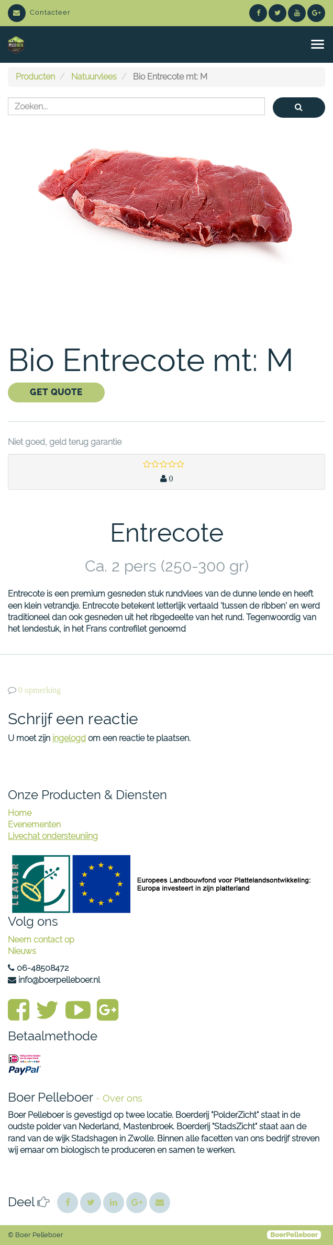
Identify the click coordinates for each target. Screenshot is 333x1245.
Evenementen (34, 824)
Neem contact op (41, 940)
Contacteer (39, 12)
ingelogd (69, 738)
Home (19, 813)
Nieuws (22, 951)
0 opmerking (39, 690)
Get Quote (56, 392)
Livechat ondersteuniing (53, 836)
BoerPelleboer (294, 1235)
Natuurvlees (94, 77)
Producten (35, 77)
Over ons (122, 1098)
